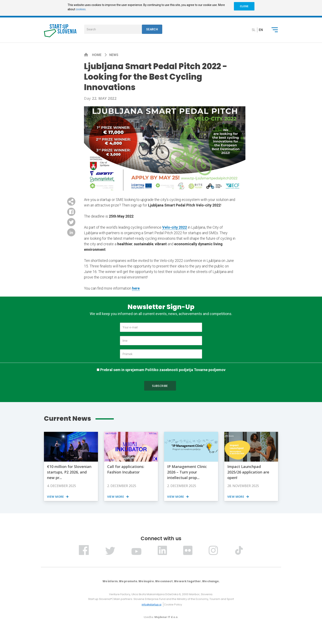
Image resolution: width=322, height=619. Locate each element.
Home (97, 55)
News (113, 55)
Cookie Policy (173, 604)
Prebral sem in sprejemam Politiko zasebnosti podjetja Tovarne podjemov (162, 370)
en (261, 30)
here (136, 288)
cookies (81, 9)
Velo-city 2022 (174, 227)
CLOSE (244, 6)
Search (152, 29)
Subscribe (160, 386)
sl (253, 30)
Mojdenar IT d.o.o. (166, 617)
